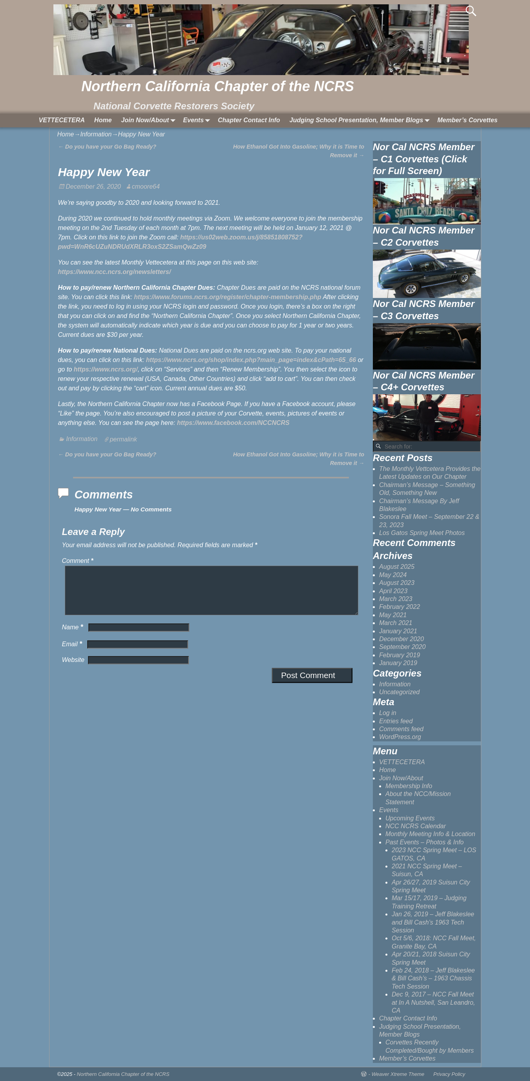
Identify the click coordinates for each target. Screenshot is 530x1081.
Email (72, 653)
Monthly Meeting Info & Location (430, 834)
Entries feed (396, 721)
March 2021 (396, 623)
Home (103, 120)
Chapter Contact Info (249, 120)
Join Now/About (149, 120)
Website (73, 669)
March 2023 (396, 599)
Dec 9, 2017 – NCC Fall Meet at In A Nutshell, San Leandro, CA (433, 1002)
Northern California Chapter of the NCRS (217, 86)
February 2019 (399, 655)
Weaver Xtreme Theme (398, 1074)
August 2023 (396, 582)
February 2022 (399, 606)
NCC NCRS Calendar (415, 826)
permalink (123, 439)
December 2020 (401, 639)
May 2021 (393, 615)
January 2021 (398, 631)
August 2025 (396, 566)
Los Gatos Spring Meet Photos (422, 532)
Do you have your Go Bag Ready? (107, 146)
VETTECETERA (62, 120)
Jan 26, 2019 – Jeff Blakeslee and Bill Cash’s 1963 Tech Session (433, 922)
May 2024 (393, 575)
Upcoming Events (410, 818)
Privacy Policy (449, 1074)
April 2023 (393, 591)
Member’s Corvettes (467, 120)
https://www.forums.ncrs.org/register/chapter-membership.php (227, 297)
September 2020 (402, 646)
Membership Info (408, 786)
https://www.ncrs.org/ (105, 369)
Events (198, 120)
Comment (78, 560)
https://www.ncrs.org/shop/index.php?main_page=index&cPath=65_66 (251, 360)
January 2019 (398, 663)
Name (73, 636)
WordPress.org (400, 737)
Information (96, 134)
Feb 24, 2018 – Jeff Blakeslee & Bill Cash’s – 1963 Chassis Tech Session (433, 978)
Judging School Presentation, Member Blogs (361, 120)
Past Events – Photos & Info (424, 842)
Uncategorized (399, 692)
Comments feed (401, 729)
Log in (387, 713)
